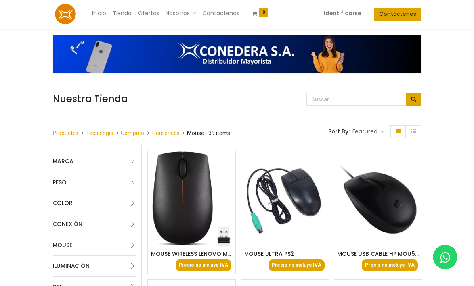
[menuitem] (99, 13)
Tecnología (99, 133)
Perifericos (166, 133)
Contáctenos (397, 14)
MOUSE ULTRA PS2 (269, 254)
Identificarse (342, 13)
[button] (368, 132)
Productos (65, 133)
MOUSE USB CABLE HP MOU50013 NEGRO (378, 254)
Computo (132, 133)
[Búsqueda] (413, 99)
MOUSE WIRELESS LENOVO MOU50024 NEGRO (191, 254)
